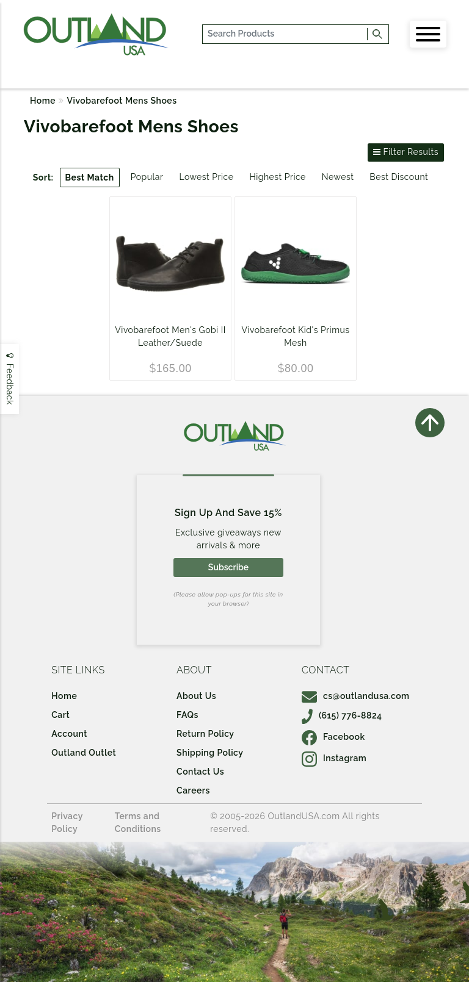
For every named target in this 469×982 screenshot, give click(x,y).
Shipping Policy (209, 753)
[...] (285, 34)
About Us (196, 696)
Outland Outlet (83, 753)
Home (43, 101)
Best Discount (398, 177)
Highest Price (277, 177)
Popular (147, 177)
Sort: (43, 177)
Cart (60, 715)
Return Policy (205, 734)
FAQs (187, 715)
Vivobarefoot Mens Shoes (122, 101)
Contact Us (200, 771)
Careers (193, 790)
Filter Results (405, 152)
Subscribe (228, 567)
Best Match (89, 177)
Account (69, 734)
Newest (338, 177)
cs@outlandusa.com (356, 696)
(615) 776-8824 (342, 715)
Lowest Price (206, 177)
